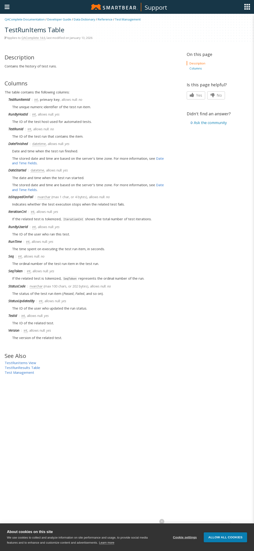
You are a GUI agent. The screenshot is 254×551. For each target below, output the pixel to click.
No (216, 95)
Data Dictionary (84, 19)
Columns (195, 68)
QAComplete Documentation (25, 19)
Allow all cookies (225, 537)
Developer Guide (59, 19)
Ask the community (210, 122)
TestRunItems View (20, 362)
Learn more (106, 542)
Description (197, 63)
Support (156, 7)
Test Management (128, 19)
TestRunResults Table (22, 367)
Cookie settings (185, 537)
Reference (105, 19)
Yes (196, 95)
